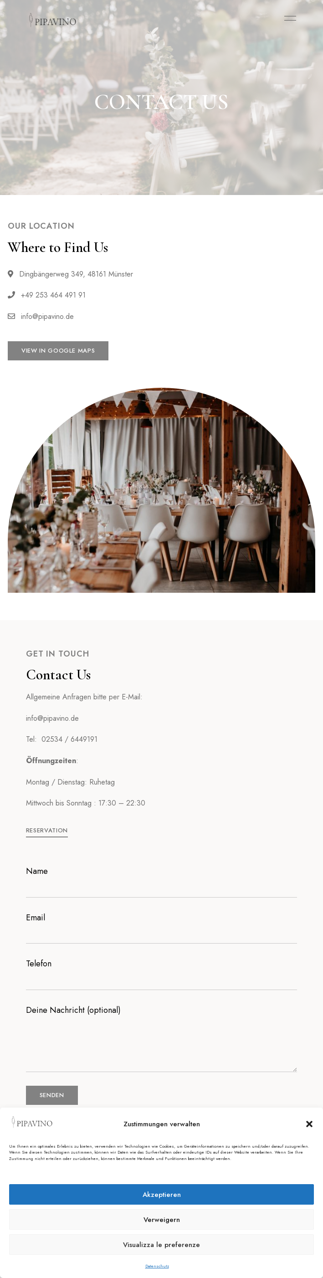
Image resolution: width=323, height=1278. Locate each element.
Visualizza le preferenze (161, 1245)
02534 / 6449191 (69, 739)
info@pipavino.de (41, 316)
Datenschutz (157, 1266)
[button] (309, 1124)
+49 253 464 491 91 (47, 295)
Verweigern (162, 1220)
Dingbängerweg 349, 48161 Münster (70, 274)
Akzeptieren (162, 1195)
